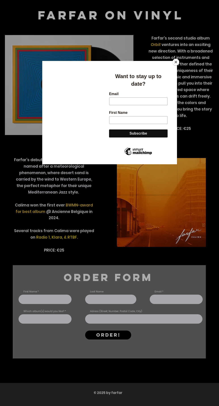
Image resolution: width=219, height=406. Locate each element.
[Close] (176, 62)
